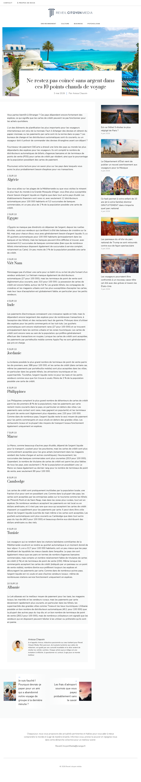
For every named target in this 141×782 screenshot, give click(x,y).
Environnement (48, 24)
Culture (65, 24)
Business (78, 24)
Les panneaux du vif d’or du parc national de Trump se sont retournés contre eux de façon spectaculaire (119, 242)
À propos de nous (26, 3)
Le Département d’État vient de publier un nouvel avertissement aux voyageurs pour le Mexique (119, 164)
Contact (8, 3)
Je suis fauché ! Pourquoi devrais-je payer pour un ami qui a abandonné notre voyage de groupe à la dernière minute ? (30, 692)
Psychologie (94, 24)
